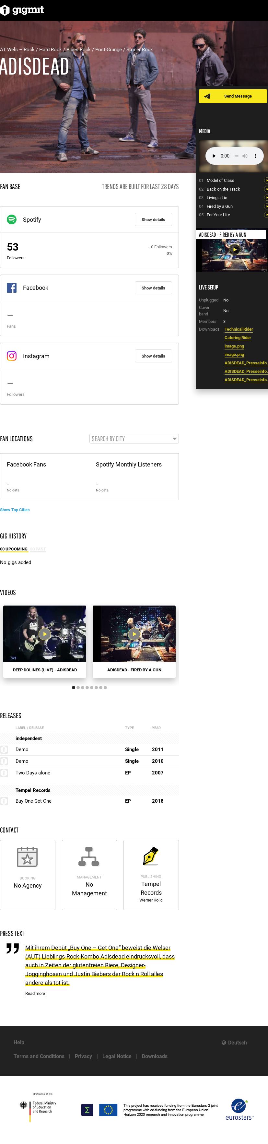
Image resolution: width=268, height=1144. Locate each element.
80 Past (38, 549)
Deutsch (237, 1043)
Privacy (83, 1056)
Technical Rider (239, 329)
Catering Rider (238, 337)
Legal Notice (117, 1056)
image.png (234, 346)
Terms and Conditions (39, 1056)
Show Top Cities (15, 509)
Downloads (155, 1056)
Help (19, 1042)
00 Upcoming (14, 549)
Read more (35, 993)
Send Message (238, 96)
